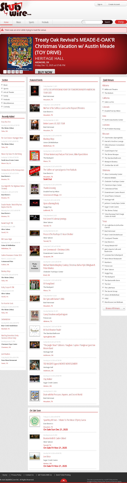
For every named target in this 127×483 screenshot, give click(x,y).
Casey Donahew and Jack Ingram (55, 314)
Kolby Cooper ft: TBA (7, 287)
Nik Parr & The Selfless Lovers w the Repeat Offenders (64, 108)
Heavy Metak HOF (111, 245)
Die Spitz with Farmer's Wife (53, 298)
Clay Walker (47, 379)
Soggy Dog (108, 273)
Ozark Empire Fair (111, 151)
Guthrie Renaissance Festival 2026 (11, 255)
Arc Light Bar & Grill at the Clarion (114, 226)
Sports (31, 22)
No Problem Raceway (112, 129)
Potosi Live (108, 266)
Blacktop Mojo (5, 271)
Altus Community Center (113, 174)
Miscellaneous (8, 103)
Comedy (6, 107)
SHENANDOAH (5, 319)
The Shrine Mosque (112, 154)
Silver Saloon (109, 269)
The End (107, 284)
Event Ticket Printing (63, 475)
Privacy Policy (16, 475)
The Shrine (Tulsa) (111, 210)
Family (5, 96)
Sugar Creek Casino (112, 207)
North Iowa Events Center (114, 120)
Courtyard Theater (111, 238)
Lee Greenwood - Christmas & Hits (56, 249)
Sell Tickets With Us (45, 475)
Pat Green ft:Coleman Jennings (54, 218)
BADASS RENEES (110, 178)
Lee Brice (47, 456)
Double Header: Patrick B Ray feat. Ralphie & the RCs (11, 205)
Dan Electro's (109, 242)
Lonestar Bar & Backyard (114, 255)
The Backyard (110, 277)
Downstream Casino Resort (115, 192)
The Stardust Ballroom (113, 158)
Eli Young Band (48, 283)
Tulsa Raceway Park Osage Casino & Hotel (114, 215)
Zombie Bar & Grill (111, 165)
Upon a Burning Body (51, 203)
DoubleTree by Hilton (112, 111)
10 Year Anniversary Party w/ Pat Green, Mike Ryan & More (65, 154)
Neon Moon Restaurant (113, 259)
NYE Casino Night (6, 239)
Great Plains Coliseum (113, 196)
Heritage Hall (109, 200)
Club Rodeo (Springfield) (113, 138)
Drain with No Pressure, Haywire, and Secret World (62, 394)
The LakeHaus (110, 288)
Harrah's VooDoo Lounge (114, 141)
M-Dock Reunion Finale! (52, 329)
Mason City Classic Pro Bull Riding (11, 154)
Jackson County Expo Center (115, 203)
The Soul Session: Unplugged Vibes (12, 138)
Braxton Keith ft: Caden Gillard (54, 438)
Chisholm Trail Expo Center (114, 181)
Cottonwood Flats (111, 189)
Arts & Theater (8, 92)
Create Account (114, 4)
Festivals (45, 22)
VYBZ (106, 298)
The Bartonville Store (112, 280)
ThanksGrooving (49, 187)
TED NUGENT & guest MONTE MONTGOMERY (60, 363)
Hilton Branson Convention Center (114, 146)
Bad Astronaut (110, 231)
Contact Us (30, 475)
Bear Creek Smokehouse (114, 235)
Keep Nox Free (6, 122)
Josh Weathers (5, 354)
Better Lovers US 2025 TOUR (54, 123)
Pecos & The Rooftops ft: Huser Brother (58, 234)
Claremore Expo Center (113, 185)
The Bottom (109, 93)
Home (6, 22)
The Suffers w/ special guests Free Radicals (60, 169)
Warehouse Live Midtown (114, 302)
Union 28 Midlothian (112, 295)
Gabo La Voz (109, 102)
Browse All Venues (116, 308)
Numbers (108, 262)
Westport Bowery (111, 162)
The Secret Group (111, 291)
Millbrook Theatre (111, 89)
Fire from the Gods (7, 303)
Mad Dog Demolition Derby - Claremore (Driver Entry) (10, 336)
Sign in (100, 4)
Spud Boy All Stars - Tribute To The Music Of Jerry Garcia (64, 419)
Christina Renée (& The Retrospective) (12, 170)
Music (18, 22)
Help (121, 22)
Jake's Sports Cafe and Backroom (113, 250)
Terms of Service (111, 481)
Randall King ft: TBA (7, 223)
